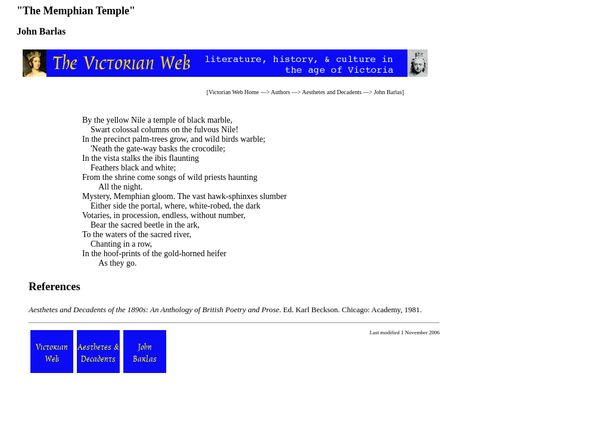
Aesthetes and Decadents (332, 92)
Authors (280, 92)
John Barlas (388, 92)
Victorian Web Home (233, 92)
